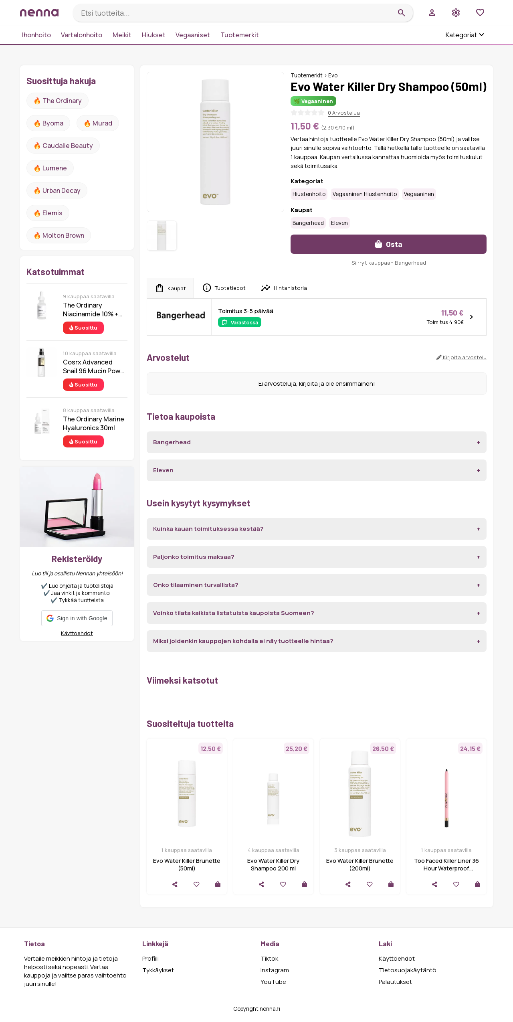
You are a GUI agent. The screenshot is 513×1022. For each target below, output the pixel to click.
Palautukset (395, 981)
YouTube (273, 981)
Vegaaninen (419, 194)
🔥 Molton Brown (58, 235)
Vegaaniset (193, 34)
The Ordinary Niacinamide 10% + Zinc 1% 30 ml (90, 309)
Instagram (275, 970)
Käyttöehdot (77, 633)
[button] (76, 618)
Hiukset (154, 34)
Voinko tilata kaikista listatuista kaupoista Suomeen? (233, 613)
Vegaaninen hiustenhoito (365, 194)
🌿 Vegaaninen (313, 101)
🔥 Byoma (48, 123)
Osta (388, 244)
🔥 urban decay (57, 190)
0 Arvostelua (344, 112)
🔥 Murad (97, 123)
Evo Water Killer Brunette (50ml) (186, 864)
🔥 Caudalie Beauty (63, 145)
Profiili (150, 958)
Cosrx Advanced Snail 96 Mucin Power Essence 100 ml (95, 366)
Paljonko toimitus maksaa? (193, 556)
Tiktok (269, 958)
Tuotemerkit (239, 34)
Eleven (339, 223)
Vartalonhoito (81, 34)
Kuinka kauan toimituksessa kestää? (208, 528)
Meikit (122, 34)
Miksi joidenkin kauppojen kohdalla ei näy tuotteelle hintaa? (243, 641)
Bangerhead (308, 223)
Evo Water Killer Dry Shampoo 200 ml (273, 864)
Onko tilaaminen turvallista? (195, 585)
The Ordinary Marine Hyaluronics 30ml (93, 423)
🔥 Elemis (48, 212)
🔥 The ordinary (57, 100)
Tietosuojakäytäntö (407, 970)
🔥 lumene (50, 168)
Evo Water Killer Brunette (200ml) (360, 864)
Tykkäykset (158, 970)
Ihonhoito (36, 34)
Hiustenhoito (309, 194)
